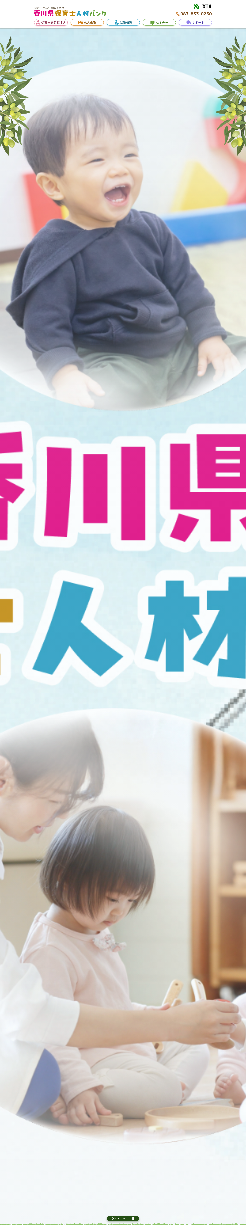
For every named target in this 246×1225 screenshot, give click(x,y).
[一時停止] (133, 1218)
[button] (51, 22)
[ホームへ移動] (70, 15)
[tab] (113, 1218)
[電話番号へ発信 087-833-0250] (194, 14)
